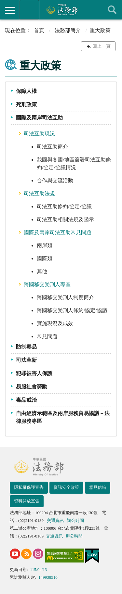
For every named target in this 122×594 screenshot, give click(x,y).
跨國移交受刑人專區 (47, 284)
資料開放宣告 (26, 501)
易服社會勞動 (31, 386)
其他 (42, 271)
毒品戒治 (26, 400)
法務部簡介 (68, 30)
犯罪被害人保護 (34, 373)
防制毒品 (26, 346)
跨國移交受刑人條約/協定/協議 (72, 310)
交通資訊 (55, 520)
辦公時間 (75, 520)
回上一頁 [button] (101, 46)
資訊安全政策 (66, 487)
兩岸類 (44, 245)
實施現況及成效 (55, 323)
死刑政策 (26, 104)
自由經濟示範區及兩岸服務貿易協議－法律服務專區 (63, 417)
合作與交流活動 (55, 180)
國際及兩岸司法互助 (39, 117)
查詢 (112, 9)
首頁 (39, 30)
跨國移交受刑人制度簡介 (65, 297)
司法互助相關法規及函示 (65, 219)
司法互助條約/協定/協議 (64, 206)
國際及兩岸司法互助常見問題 (57, 232)
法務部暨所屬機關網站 (29, 9)
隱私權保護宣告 (29, 487)
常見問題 (47, 336)
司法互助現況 (39, 133)
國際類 (44, 258)
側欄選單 (10, 10)
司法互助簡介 (52, 146)
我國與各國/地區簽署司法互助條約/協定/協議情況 (74, 163)
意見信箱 (97, 487)
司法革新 (26, 360)
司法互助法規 (39, 193)
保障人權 (26, 91)
